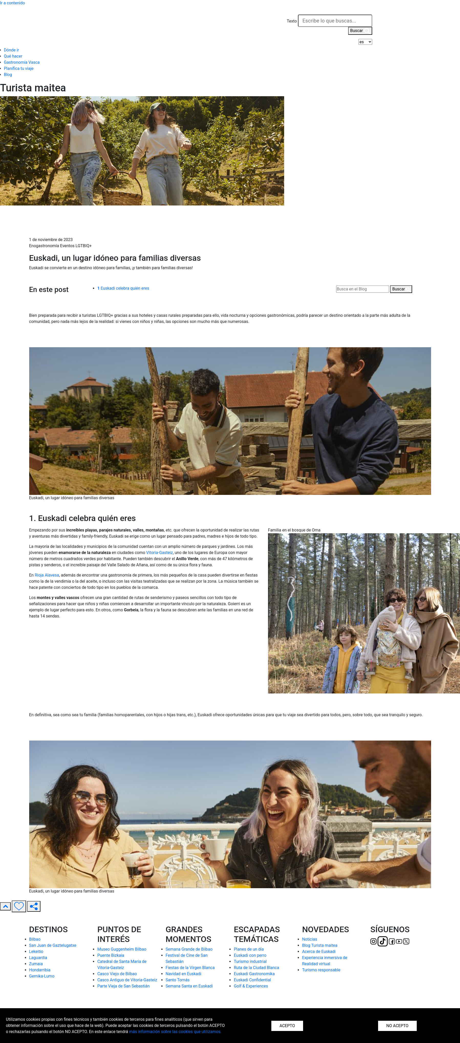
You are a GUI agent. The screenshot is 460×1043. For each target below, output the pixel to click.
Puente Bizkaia (110, 955)
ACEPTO (287, 1025)
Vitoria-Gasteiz (159, 552)
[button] (367, 11)
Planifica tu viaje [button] (19, 68)
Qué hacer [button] (13, 56)
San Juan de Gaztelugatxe (53, 945)
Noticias (309, 939)
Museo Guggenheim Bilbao (121, 949)
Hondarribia (39, 970)
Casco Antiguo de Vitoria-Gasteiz (127, 979)
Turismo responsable (321, 970)
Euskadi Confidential (252, 979)
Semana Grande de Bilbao (189, 949)
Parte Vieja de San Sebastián (123, 986)
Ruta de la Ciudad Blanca (256, 967)
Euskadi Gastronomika (254, 973)
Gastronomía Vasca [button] (22, 62)
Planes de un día (249, 949)
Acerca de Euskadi (319, 951)
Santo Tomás (178, 979)
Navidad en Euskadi (183, 973)
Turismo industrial (250, 961)
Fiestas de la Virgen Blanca (190, 967)
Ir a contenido (12, 3)
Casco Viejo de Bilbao (117, 973)
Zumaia (36, 963)
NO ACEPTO (397, 1025)
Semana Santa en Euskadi (189, 986)
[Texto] (335, 21)
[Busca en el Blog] (362, 289)
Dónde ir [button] (11, 50)
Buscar (360, 31)
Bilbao (35, 939)
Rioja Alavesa (47, 575)
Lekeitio (36, 951)
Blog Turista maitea (319, 945)
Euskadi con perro (250, 955)
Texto (292, 21)
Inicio (34, 211)
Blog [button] (8, 74)
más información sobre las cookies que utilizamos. (175, 1031)
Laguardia (38, 957)
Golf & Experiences (251, 986)
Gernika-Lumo (42, 976)
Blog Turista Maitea (47, 217)
